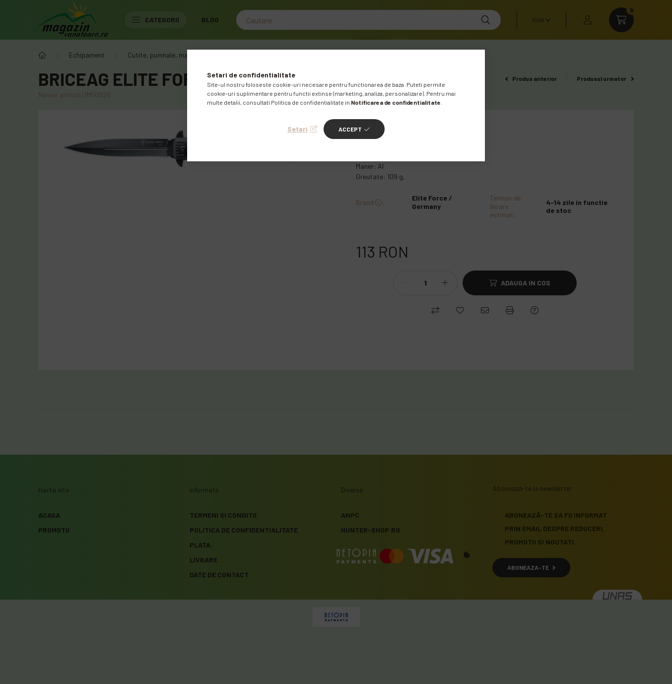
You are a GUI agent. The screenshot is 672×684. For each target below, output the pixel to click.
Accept (350, 129)
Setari (297, 129)
